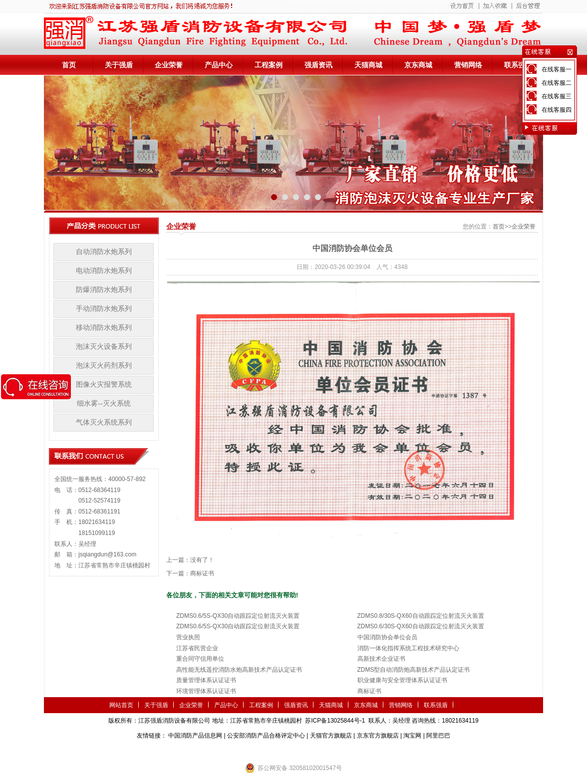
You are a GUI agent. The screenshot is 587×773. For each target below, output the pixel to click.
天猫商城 (368, 65)
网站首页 (121, 705)
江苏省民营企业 (197, 648)
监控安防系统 (356, 750)
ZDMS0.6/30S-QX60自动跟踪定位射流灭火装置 (420, 626)
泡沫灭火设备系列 (104, 346)
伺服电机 (323, 750)
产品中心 (219, 65)
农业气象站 (260, 750)
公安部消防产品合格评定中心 (266, 735)
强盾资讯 (318, 65)
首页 (69, 65)
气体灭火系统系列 (104, 422)
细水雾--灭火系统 (103, 403)
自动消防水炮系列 (104, 252)
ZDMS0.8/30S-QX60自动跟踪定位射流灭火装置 (420, 615)
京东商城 (418, 65)
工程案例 (269, 65)
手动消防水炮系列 (104, 308)
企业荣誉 (169, 65)
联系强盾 (518, 65)
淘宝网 (412, 735)
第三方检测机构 (221, 750)
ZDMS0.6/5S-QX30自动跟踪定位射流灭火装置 (237, 615)
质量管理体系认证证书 (206, 680)
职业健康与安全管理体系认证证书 (402, 680)
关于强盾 (119, 65)
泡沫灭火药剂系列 (104, 365)
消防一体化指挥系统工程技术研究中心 (408, 648)
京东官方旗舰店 (378, 735)
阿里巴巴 (438, 735)
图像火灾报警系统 (104, 384)
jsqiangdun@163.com (107, 554)
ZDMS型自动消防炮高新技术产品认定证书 (413, 669)
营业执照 (188, 637)
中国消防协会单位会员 (387, 637)
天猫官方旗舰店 (331, 735)
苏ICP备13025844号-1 (335, 720)
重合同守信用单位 (200, 658)
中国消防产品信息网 (195, 735)
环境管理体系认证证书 (206, 691)
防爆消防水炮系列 (104, 289)
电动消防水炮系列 (104, 270)
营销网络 (468, 65)
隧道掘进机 (293, 750)
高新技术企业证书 (381, 658)
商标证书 (202, 573)
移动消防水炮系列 (104, 327)
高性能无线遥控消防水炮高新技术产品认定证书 (239, 669)
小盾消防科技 (396, 750)
